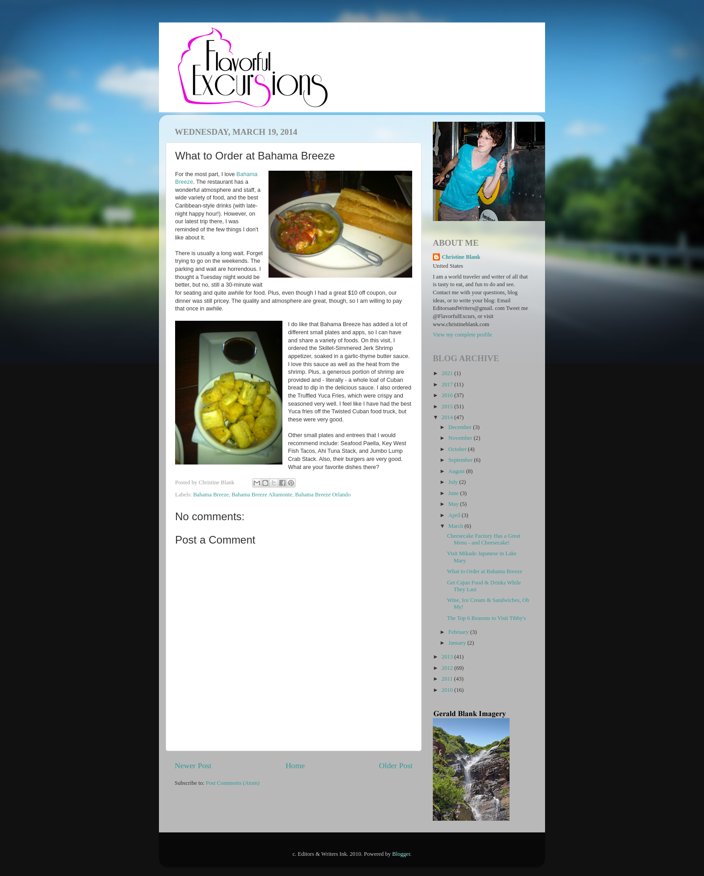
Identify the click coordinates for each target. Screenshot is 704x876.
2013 (447, 657)
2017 (447, 384)
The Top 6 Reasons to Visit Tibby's (486, 618)
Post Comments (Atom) (233, 783)
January (458, 643)
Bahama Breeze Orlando (323, 494)
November (461, 438)
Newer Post (193, 765)
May (454, 504)
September (461, 460)
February (460, 632)
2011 (447, 679)
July (454, 482)
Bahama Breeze (211, 494)
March (457, 526)
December (461, 427)
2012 (447, 668)
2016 (447, 395)
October (458, 449)
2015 (447, 406)
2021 (447, 373)
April (455, 515)
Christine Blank (461, 257)
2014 (447, 417)
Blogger (401, 854)
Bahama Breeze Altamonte (262, 494)
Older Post (396, 765)
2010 (447, 690)
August (457, 471)
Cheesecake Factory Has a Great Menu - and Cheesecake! (483, 539)
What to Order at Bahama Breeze (484, 571)
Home (295, 765)
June (454, 493)
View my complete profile (462, 335)
